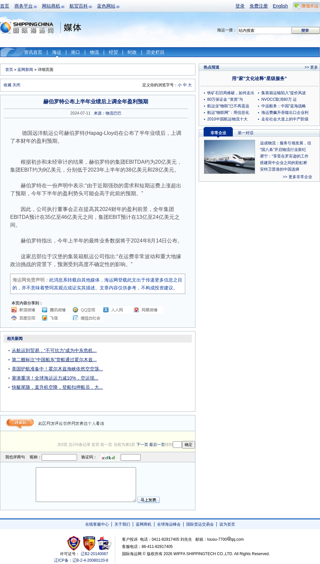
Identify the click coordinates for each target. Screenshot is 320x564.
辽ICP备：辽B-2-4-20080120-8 (81, 560)
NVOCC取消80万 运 (279, 99)
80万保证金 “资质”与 (225, 99)
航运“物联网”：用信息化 (228, 112)
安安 (104, 543)
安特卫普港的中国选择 (279, 169)
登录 (240, 6)
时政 (132, 52)
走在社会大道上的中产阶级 (285, 119)
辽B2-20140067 (94, 554)
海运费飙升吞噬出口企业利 (285, 112)
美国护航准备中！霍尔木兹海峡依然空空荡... (57, 368)
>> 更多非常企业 (297, 177)
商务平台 (23, 6)
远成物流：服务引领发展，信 (285, 143)
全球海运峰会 (169, 524)
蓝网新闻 (25, 69)
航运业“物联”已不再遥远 (228, 106)
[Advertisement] (154, 375)
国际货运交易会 (200, 524)
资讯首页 (33, 52)
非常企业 (218, 133)
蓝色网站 (106, 6)
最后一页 (157, 444)
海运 (56, 52)
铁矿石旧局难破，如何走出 (230, 93)
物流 (94, 52)
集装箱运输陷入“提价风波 (283, 93)
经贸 (113, 52)
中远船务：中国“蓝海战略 (283, 106)
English (280, 6)
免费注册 (259, 6)
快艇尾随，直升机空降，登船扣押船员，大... (57, 387)
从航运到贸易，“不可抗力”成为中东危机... (54, 350)
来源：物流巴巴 (107, 113)
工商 (74, 543)
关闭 (16, 85)
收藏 (7, 85)
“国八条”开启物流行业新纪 (283, 149)
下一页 (142, 444)
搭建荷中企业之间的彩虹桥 (283, 162)
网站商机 (51, 6)
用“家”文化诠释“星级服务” (259, 78)
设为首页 (227, 524)
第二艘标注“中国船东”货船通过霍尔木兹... (54, 359)
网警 (89, 543)
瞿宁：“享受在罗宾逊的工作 (284, 156)
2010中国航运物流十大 (227, 119)
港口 (75, 52)
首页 (4, 6)
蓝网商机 (143, 524)
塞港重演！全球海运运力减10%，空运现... (55, 378)
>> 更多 (311, 67)
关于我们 (122, 524)
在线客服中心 (97, 524)
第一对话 (245, 133)
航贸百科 (79, 6)
